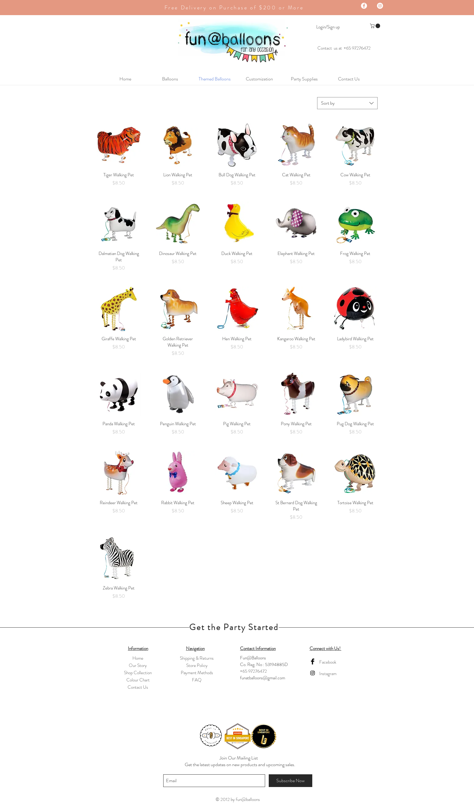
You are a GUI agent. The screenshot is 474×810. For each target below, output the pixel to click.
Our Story (138, 665)
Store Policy (197, 665)
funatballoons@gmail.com (262, 677)
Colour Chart (138, 680)
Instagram (327, 673)
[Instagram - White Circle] (380, 6)
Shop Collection (138, 672)
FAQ (197, 680)
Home (137, 658)
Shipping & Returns (197, 658)
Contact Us (138, 687)
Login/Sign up (328, 27)
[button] (375, 26)
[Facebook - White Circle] (364, 6)
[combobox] (347, 103)
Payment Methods (197, 672)
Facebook (327, 662)
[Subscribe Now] (290, 780)
